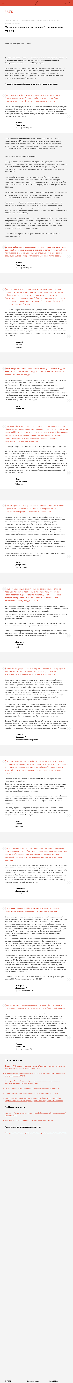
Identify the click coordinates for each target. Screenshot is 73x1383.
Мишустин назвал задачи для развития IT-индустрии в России (29, 1120)
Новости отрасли (26, 20)
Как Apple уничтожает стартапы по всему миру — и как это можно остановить (35, 1133)
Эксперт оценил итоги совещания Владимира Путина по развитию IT (32, 1088)
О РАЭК (8, 1381)
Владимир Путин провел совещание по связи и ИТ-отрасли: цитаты (31, 1093)
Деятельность (33, 1381)
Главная (8, 20)
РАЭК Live (15, 20)
